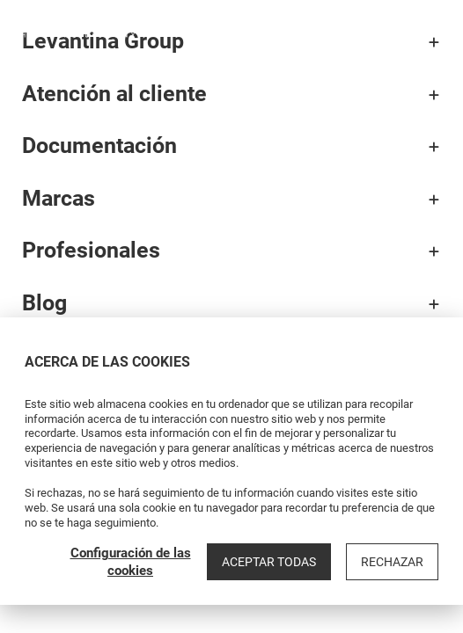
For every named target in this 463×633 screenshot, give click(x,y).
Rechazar (392, 562)
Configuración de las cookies (130, 561)
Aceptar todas (269, 562)
